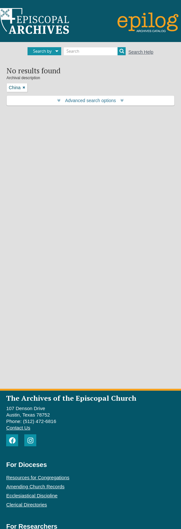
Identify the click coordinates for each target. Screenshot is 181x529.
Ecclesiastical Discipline (31, 495)
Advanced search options (90, 100)
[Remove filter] (24, 87)
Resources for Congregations (37, 477)
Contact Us (18, 427)
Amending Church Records (35, 486)
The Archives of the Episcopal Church (71, 398)
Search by (42, 51)
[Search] (95, 51)
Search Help (140, 52)
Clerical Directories (26, 504)
